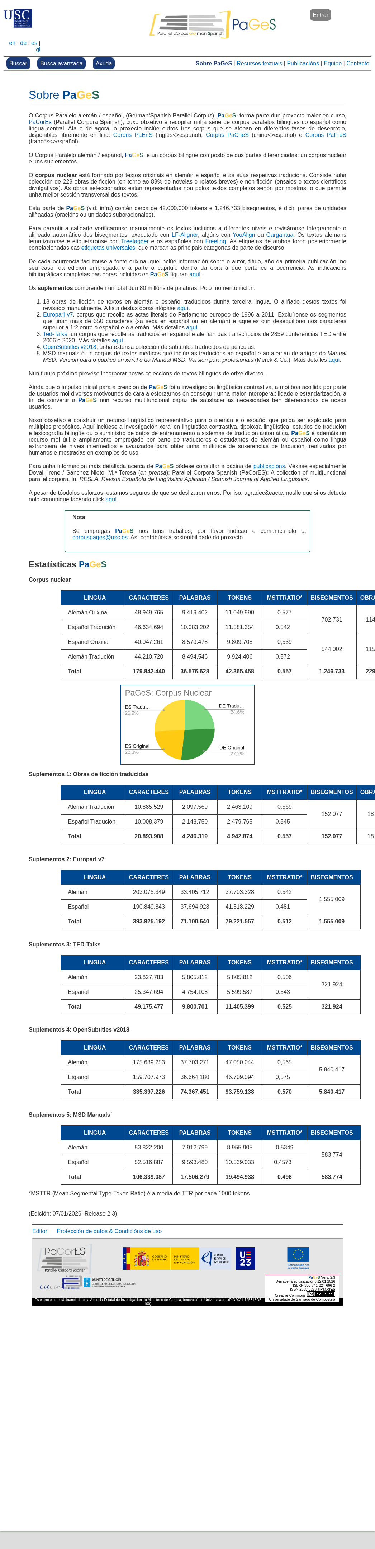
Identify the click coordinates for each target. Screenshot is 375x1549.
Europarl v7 (58, 315)
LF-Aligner (185, 235)
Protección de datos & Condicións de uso (109, 1231)
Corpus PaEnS (133, 135)
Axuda (104, 63)
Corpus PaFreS (325, 135)
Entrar (320, 15)
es (34, 43)
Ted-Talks (55, 334)
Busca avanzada (61, 63)
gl (38, 49)
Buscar (18, 63)
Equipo (333, 63)
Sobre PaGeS (214, 63)
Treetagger (135, 241)
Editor (39, 1231)
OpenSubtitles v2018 (69, 347)
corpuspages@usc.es (100, 537)
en (12, 43)
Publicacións (303, 63)
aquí (194, 274)
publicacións (269, 466)
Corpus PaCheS (227, 135)
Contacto (357, 63)
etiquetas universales (108, 248)
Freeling (215, 241)
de (23, 43)
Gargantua (280, 235)
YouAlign (244, 235)
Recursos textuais (259, 63)
